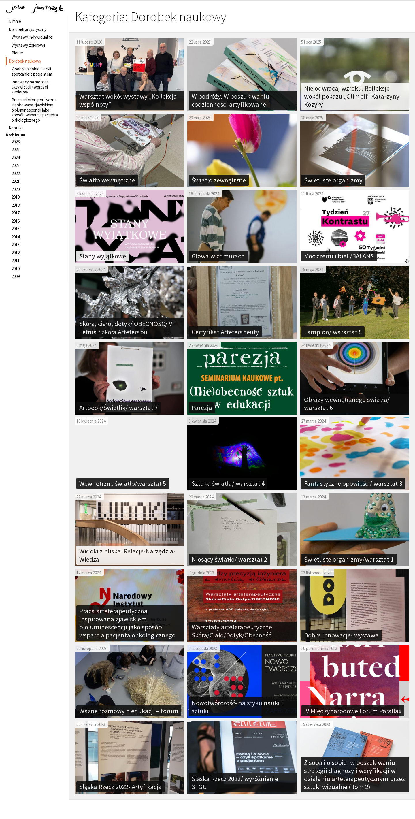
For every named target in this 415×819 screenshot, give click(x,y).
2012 (16, 252)
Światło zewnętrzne (219, 180)
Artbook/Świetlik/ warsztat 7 (118, 408)
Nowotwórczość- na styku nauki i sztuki (237, 707)
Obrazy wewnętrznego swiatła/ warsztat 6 (347, 404)
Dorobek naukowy (25, 61)
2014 (16, 237)
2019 (16, 197)
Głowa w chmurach (218, 256)
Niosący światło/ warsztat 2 (229, 559)
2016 (16, 221)
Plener (17, 53)
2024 (16, 157)
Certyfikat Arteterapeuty (225, 332)
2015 (16, 228)
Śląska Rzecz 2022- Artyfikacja (120, 787)
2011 (16, 260)
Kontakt (16, 128)
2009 (16, 276)
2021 (16, 181)
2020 (16, 189)
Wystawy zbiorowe (29, 45)
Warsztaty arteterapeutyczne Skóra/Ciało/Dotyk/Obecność (232, 631)
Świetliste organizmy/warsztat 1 (349, 559)
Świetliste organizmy (333, 180)
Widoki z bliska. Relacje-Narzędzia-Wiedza (127, 555)
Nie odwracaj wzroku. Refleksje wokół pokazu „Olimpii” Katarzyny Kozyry (351, 96)
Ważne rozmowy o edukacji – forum (128, 711)
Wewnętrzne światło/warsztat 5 (122, 483)
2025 (16, 149)
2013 (16, 244)
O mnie (15, 21)
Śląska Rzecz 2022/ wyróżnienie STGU (235, 783)
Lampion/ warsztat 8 (333, 332)
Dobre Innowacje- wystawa (341, 635)
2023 (16, 165)
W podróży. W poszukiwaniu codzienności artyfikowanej (230, 100)
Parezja (202, 408)
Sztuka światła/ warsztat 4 (228, 483)
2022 (16, 173)
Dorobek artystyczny (27, 29)
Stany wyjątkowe (102, 256)
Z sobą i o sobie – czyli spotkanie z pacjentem (32, 71)
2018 (16, 205)
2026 (16, 141)
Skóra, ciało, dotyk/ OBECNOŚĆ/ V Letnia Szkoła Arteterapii (125, 328)
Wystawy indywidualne (32, 37)
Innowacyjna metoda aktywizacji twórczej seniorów (30, 87)
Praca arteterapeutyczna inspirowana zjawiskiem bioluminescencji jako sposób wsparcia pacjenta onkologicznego (35, 110)
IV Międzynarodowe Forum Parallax (352, 711)
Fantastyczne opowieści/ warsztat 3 (353, 483)
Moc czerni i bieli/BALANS (339, 256)
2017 (16, 213)
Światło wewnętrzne (107, 180)
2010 (16, 268)
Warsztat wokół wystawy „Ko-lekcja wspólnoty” (128, 100)
